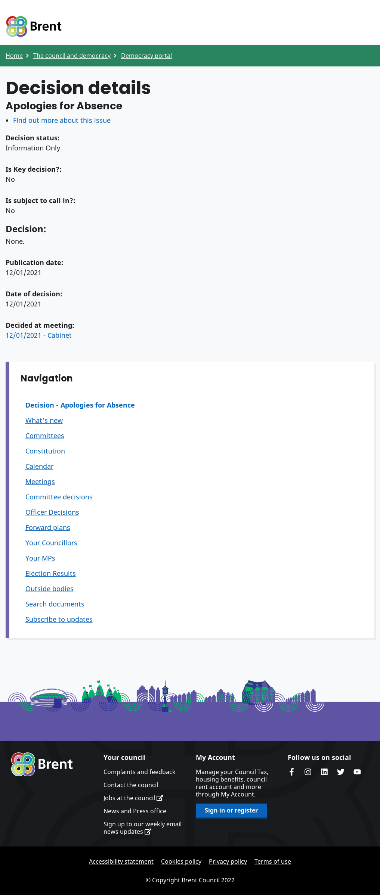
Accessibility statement (121, 861)
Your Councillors (51, 542)
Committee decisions (59, 496)
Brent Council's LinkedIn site (324, 772)
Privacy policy (228, 861)
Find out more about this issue (62, 120)
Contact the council (131, 785)
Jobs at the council (133, 798)
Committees (44, 435)
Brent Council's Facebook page (291, 772)
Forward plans (47, 527)
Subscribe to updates (59, 619)
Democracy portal (146, 56)
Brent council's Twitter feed (341, 772)
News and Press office (135, 811)
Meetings (40, 481)
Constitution (45, 450)
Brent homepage (42, 764)
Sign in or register (231, 810)
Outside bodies (49, 588)
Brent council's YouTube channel (357, 772)
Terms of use (272, 861)
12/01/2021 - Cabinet (39, 335)
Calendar (39, 466)
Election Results (50, 573)
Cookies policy (181, 861)
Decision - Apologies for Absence (80, 404)
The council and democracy (72, 56)
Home (14, 56)
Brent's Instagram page (308, 772)
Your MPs (40, 557)
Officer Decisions (52, 512)
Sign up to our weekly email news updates (143, 827)
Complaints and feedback (140, 772)
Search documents (54, 603)
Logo (34, 27)
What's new (44, 420)
